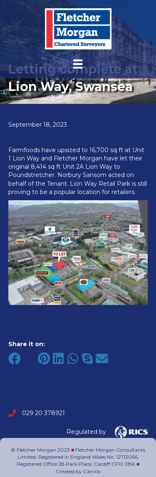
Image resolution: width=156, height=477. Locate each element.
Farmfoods (24, 150)
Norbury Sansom (81, 175)
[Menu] (78, 64)
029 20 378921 (43, 413)
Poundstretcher (31, 175)
